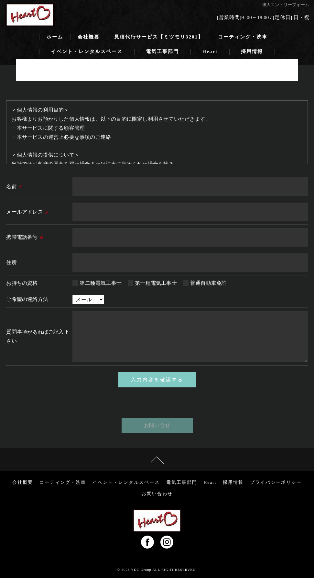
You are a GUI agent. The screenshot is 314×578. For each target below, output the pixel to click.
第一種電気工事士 (156, 283)
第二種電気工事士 (101, 283)
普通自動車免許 (208, 283)
